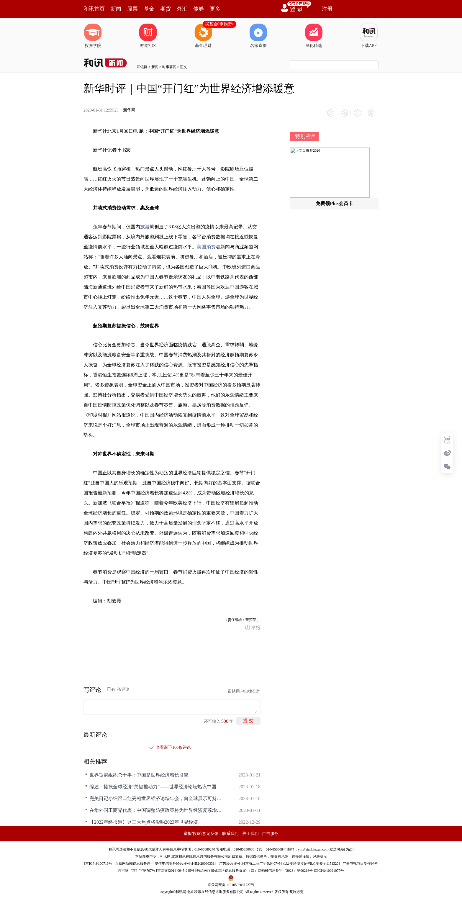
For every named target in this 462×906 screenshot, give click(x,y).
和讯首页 (94, 9)
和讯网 (142, 67)
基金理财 (203, 36)
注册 (327, 9)
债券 (198, 9)
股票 (132, 9)
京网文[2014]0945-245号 (175, 870)
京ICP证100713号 (98, 863)
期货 (165, 9)
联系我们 (230, 832)
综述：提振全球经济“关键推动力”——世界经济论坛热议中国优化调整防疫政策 (157, 785)
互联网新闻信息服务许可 (134, 863)
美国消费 (206, 245)
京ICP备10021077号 (329, 870)
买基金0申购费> (219, 24)
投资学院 (93, 36)
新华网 (129, 110)
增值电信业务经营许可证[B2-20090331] (185, 863)
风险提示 (320, 855)
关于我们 (250, 832)
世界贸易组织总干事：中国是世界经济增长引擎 (139, 773)
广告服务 (270, 832)
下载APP (369, 36)
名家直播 (258, 36)
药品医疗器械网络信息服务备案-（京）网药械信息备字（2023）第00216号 (254, 870)
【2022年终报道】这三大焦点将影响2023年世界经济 (143, 821)
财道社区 (148, 36)
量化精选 (313, 36)
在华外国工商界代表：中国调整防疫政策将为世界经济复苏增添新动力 (157, 809)
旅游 (145, 225)
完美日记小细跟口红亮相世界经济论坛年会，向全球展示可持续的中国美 (157, 797)
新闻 (116, 9)
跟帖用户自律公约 (244, 690)
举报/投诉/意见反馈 (201, 832)
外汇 (182, 9)
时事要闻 (169, 67)
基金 (149, 9)
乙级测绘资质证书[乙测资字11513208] (312, 863)
